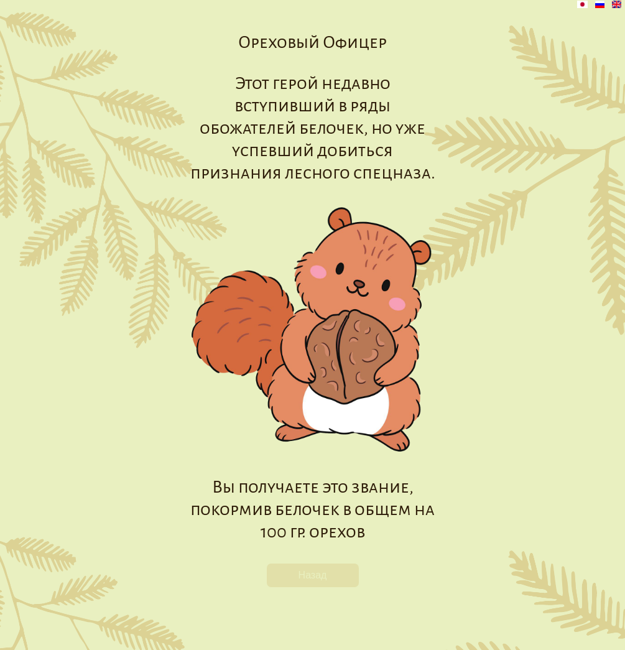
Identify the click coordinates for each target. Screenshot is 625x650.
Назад (313, 575)
